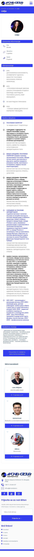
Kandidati (11, 8)
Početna (3, 8)
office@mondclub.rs (11, 488)
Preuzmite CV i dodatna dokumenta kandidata (17, 353)
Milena (17, 449)
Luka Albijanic (17, 388)
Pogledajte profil (17, 395)
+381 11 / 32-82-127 (10, 485)
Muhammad (17, 418)
